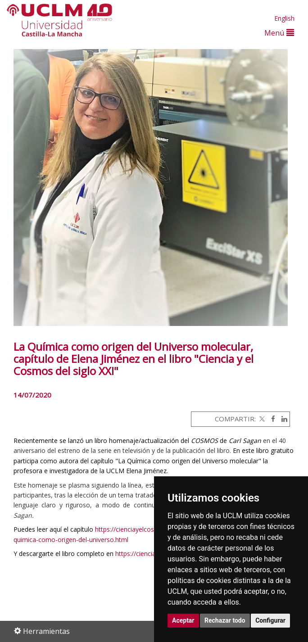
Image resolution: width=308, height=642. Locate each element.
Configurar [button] (270, 620)
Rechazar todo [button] (224, 620)
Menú (279, 32)
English (284, 18)
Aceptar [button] (183, 620)
